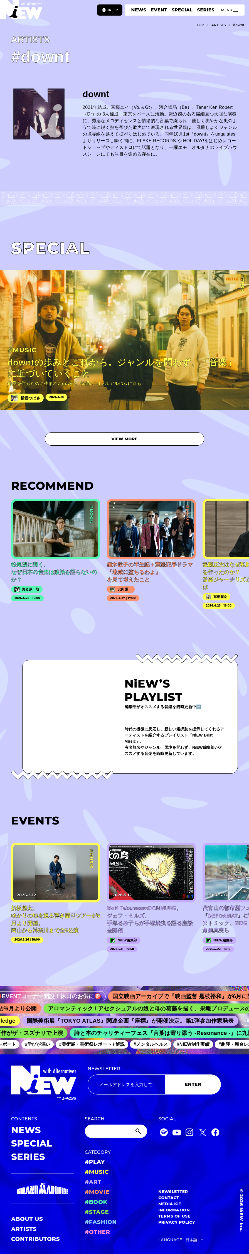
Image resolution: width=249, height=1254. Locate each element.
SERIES (205, 10)
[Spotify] (163, 1133)
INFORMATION (174, 1210)
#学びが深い (40, 1044)
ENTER (193, 1084)
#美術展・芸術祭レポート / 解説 (95, 1044)
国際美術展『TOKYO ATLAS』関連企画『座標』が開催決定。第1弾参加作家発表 (133, 1021)
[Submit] (138, 1131)
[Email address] (126, 1084)
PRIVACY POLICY (176, 1222)
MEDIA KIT (169, 1203)
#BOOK (96, 1202)
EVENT (159, 10)
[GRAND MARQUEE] (42, 1189)
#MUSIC (97, 1172)
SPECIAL (182, 10)
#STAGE (97, 1212)
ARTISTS (24, 1229)
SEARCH (95, 1119)
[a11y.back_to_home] (22, 12)
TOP (200, 25)
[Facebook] (215, 1133)
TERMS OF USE (174, 1216)
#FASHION (101, 1222)
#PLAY (95, 1162)
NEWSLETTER (104, 1068)
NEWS (138, 10)
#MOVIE (97, 1192)
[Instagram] (189, 1133)
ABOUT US (27, 1219)
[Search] (116, 1131)
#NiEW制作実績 (196, 1044)
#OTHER (97, 1232)
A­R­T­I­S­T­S (218, 25)
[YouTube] (176, 1133)
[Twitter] (202, 1133)
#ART (93, 1182)
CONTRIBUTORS (35, 1239)
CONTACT (168, 1197)
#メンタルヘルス (153, 1044)
